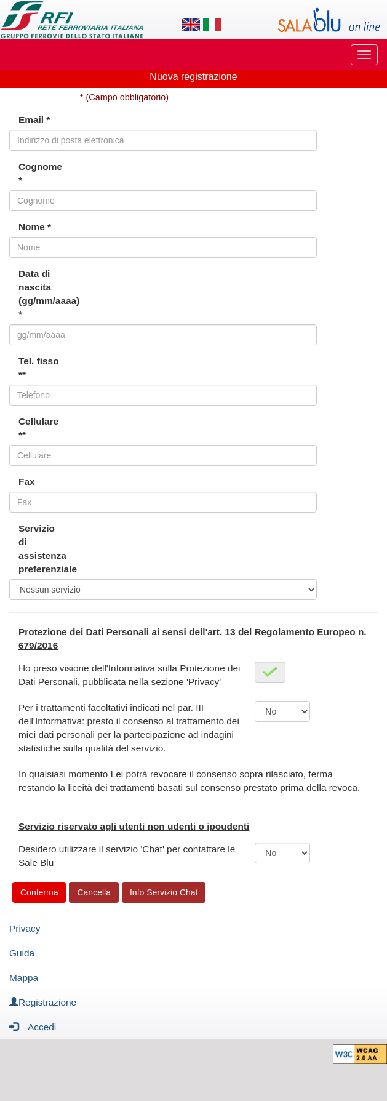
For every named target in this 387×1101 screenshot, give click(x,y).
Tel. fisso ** (38, 368)
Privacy (24, 928)
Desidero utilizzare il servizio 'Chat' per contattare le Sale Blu (126, 856)
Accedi (32, 1026)
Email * (34, 119)
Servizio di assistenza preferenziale (44, 548)
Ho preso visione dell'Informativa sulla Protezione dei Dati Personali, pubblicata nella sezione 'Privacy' (129, 675)
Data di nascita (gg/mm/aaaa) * (44, 293)
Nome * (34, 227)
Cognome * (40, 173)
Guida (21, 953)
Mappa (23, 977)
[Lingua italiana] (212, 24)
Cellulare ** (38, 428)
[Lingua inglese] (191, 24)
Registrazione (42, 1002)
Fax (26, 481)
